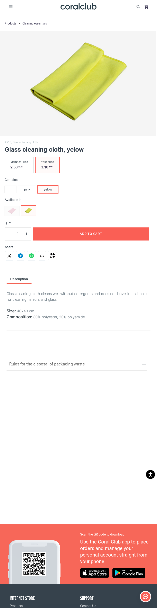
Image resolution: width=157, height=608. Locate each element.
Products (16, 606)
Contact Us (88, 606)
